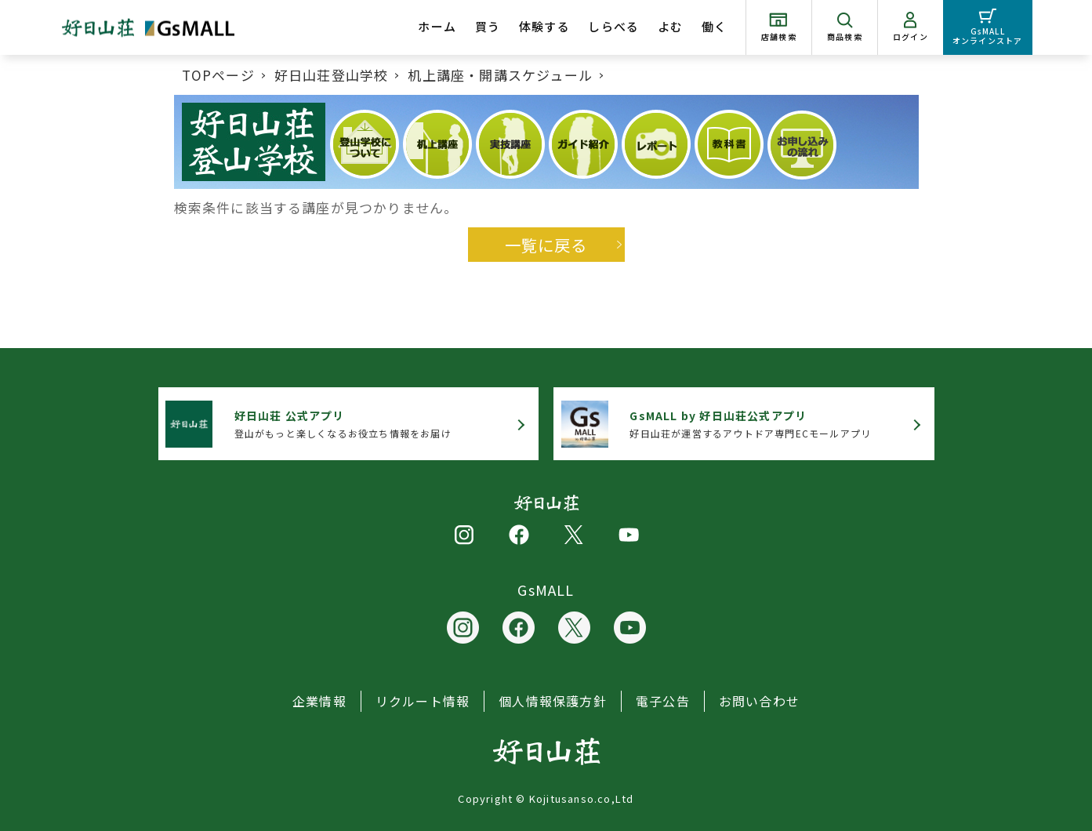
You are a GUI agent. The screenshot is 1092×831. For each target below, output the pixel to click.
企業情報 (319, 700)
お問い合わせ (759, 700)
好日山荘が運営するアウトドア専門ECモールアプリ (750, 424)
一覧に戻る (546, 244)
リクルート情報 (422, 700)
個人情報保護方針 (553, 700)
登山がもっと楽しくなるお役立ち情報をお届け (343, 424)
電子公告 (663, 700)
